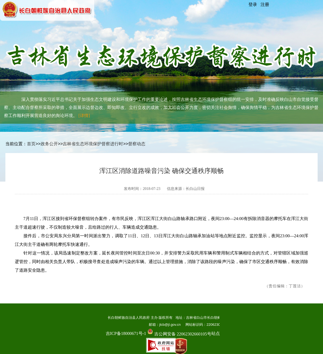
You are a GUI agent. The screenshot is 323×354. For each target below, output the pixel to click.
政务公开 (49, 143)
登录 (252, 4)
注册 (265, 4)
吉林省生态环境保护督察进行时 (93, 143)
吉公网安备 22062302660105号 (178, 330)
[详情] (84, 115)
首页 (31, 143)
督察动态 (136, 143)
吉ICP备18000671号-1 (126, 333)
